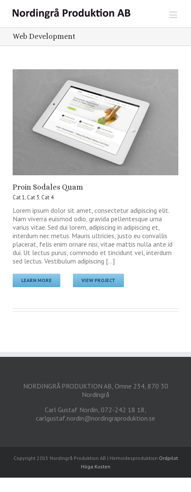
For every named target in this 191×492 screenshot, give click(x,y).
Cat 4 (47, 197)
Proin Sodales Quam (48, 187)
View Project (98, 280)
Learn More (36, 280)
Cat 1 (19, 197)
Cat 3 (33, 197)
